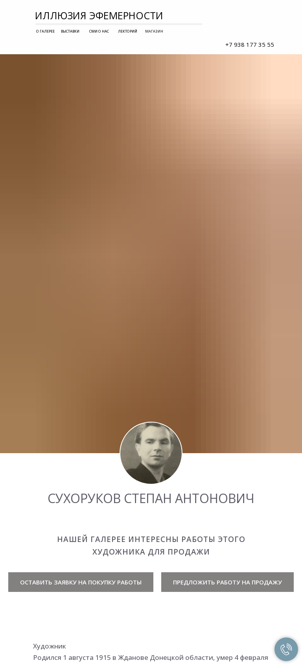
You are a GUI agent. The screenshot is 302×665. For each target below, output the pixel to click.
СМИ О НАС (99, 31)
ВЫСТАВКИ (70, 31)
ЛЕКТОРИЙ (127, 31)
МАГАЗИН (154, 31)
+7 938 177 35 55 (249, 44)
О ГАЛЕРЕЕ (45, 31)
